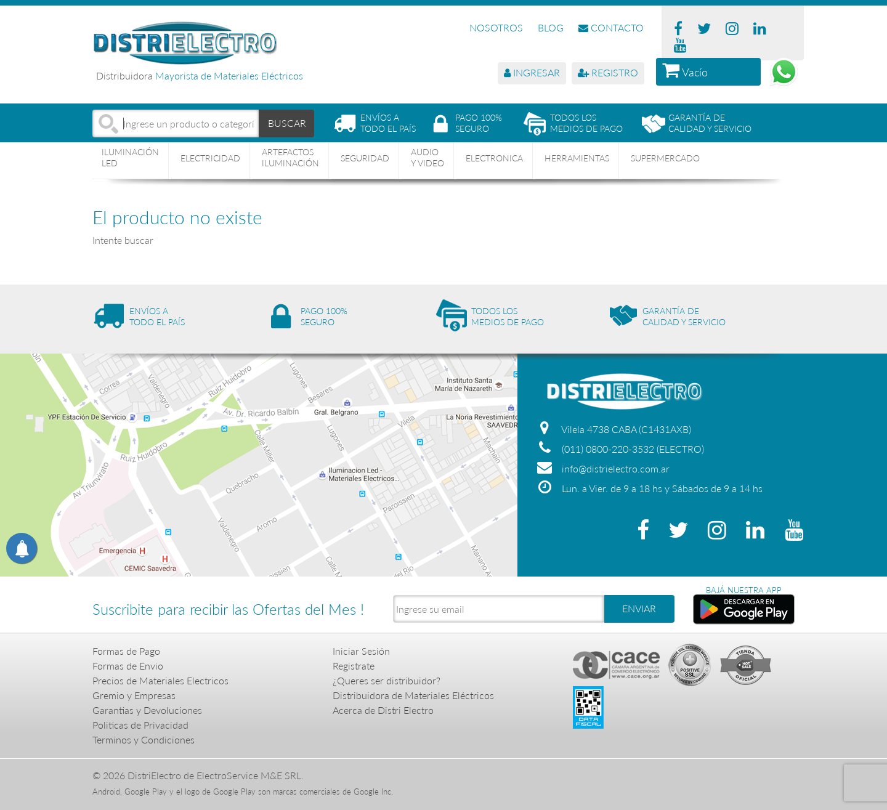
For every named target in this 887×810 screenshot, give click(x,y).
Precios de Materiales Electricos (160, 680)
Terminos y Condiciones (143, 739)
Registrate (354, 665)
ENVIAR (639, 608)
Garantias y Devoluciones (147, 710)
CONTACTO (611, 27)
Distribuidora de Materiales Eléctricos (413, 695)
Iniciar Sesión (361, 651)
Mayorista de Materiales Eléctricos (229, 75)
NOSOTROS (496, 27)
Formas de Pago (126, 651)
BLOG (551, 27)
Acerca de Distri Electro (383, 710)
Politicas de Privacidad (140, 725)
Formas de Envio (127, 665)
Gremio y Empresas (134, 695)
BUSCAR (287, 123)
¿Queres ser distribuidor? (386, 680)
